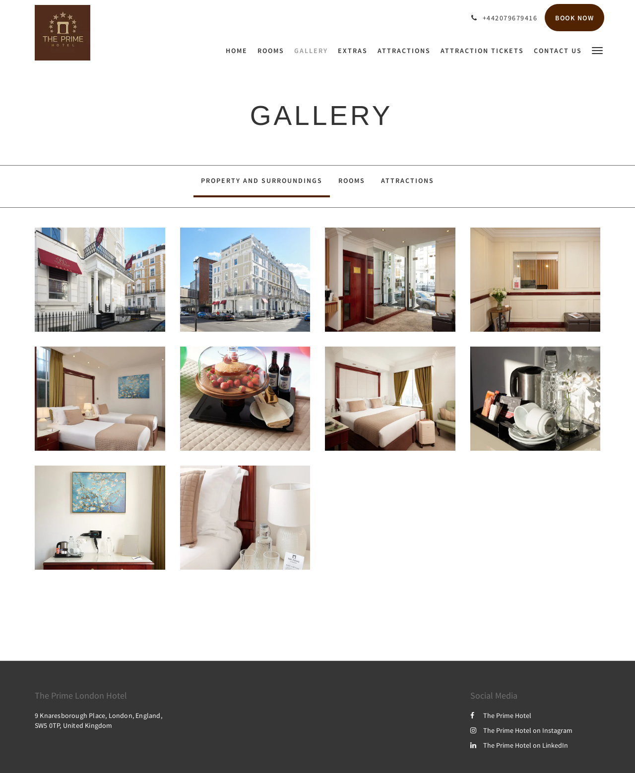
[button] (597, 50)
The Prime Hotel (500, 715)
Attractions (407, 180)
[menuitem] (239, 50)
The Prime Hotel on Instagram (521, 730)
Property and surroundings (261, 180)
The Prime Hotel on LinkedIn (519, 745)
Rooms (351, 180)
